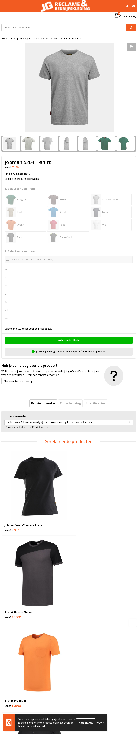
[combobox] (63, 27)
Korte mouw (50, 38)
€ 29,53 (13, 602)
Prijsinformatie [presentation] (43, 403)
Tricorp (74, 659)
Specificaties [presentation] (96, 403)
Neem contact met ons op (18, 381)
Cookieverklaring (79, 710)
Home (4, 38)
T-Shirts (35, 38)
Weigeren (100, 722)
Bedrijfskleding (19, 38)
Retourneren (8, 710)
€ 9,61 (12, 522)
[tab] (43, 403)
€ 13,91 (80, 522)
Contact (5, 705)
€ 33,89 (80, 602)
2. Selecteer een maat (20, 251)
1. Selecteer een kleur (20, 189)
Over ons (75, 654)
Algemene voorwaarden (83, 705)
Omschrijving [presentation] (70, 403)
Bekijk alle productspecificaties (23, 178)
